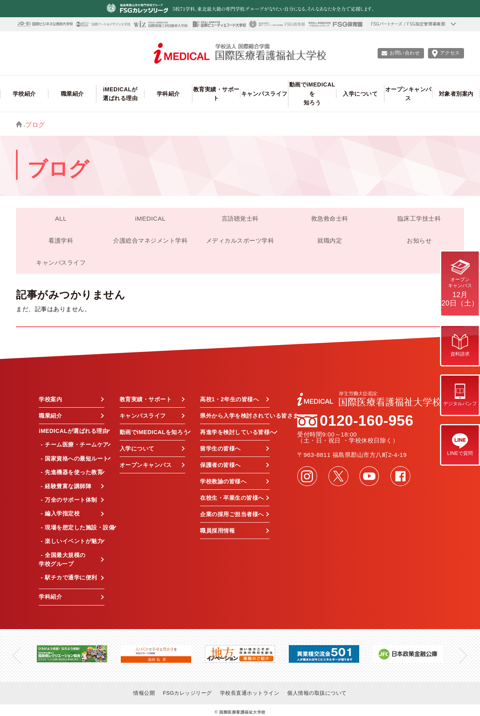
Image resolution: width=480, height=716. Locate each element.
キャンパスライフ (61, 262)
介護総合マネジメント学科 (150, 240)
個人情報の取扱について (317, 693)
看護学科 (60, 240)
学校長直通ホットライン (250, 693)
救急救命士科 (329, 218)
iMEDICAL (150, 218)
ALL (60, 218)
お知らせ (419, 240)
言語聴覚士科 (240, 218)
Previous (16, 656)
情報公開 (144, 693)
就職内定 (329, 240)
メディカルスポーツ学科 (240, 240)
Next (463, 656)
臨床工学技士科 (419, 218)
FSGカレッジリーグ (187, 693)
